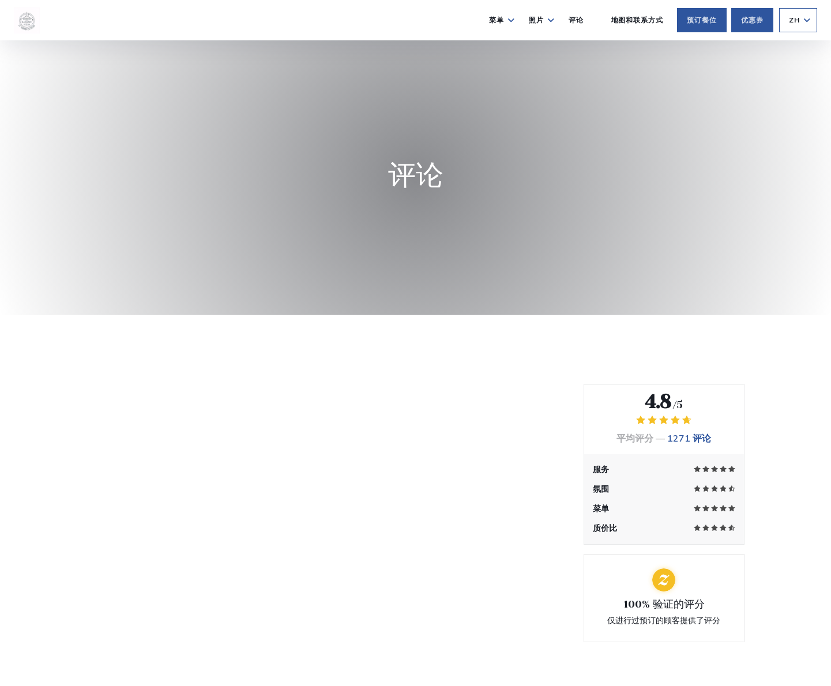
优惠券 (752, 20)
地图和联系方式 (637, 20)
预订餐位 (702, 20)
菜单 (502, 20)
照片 (542, 20)
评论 (576, 20)
